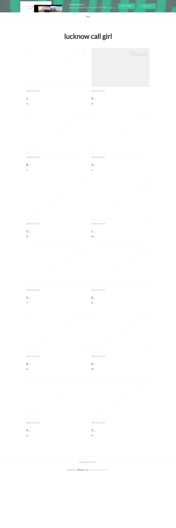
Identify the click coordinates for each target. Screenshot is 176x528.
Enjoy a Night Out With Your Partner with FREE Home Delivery (120, 401)
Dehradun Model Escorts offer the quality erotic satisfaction (120, 101)
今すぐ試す (126, 6)
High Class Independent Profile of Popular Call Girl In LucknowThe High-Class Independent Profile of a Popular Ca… (120, 481)
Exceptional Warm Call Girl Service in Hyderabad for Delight (114, 326)
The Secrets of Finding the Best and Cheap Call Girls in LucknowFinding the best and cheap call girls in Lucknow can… (55, 336)
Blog (88, 16)
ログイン (147, 6)
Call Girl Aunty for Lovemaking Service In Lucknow (51, 326)
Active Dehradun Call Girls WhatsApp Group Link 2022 (53, 476)
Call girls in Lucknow (104, 473)
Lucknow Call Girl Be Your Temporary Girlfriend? (114, 251)
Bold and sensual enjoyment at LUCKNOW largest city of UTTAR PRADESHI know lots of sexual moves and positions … (55, 256)
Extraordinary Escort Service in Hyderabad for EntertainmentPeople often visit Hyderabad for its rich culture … (120, 336)
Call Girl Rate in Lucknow (41, 248)
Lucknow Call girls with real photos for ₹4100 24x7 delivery (53, 101)
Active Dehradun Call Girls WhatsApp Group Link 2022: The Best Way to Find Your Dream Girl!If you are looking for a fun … (55, 486)
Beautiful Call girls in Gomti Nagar (47, 173)
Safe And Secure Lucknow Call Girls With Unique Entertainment (116, 176)
